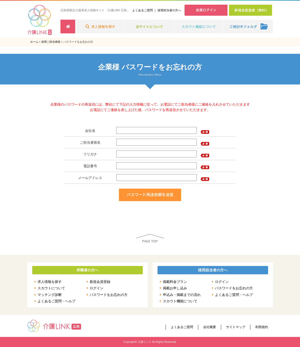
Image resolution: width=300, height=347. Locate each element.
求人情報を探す (50, 282)
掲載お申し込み (175, 288)
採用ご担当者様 (50, 41)
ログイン (96, 288)
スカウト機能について (180, 301)
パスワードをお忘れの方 (109, 295)
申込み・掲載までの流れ (182, 295)
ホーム (34, 41)
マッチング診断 (50, 295)
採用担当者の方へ (169, 10)
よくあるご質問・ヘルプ (56, 301)
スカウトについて (51, 288)
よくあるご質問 (142, 10)
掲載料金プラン (175, 282)
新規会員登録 (100, 282)
